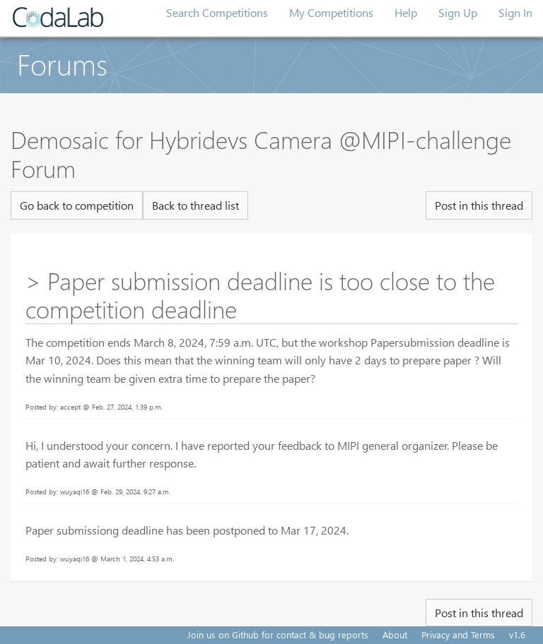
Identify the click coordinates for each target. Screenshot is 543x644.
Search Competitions (217, 12)
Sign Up (457, 12)
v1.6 (517, 634)
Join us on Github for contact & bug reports (277, 634)
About (395, 634)
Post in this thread (479, 205)
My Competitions (331, 12)
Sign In (515, 12)
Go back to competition (77, 205)
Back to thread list (195, 205)
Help (406, 12)
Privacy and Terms (458, 634)
